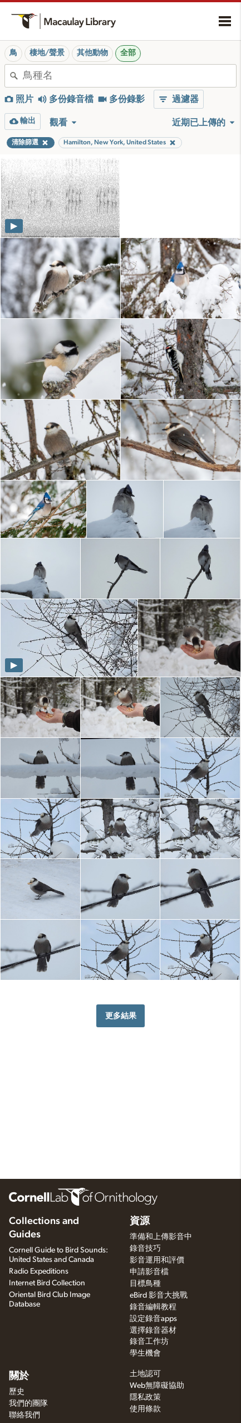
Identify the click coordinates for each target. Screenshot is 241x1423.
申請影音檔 (149, 1272)
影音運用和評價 (157, 1260)
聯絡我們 (24, 1415)
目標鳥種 (145, 1284)
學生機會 (145, 1353)
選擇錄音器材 (153, 1330)
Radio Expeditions (38, 1271)
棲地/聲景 (47, 53)
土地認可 (145, 1374)
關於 (19, 1376)
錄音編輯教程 (153, 1307)
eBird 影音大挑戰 (159, 1295)
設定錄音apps (153, 1319)
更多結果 (120, 1016)
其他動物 (92, 53)
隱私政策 (145, 1397)
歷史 (16, 1392)
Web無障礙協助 (157, 1386)
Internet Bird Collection (47, 1283)
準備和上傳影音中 (161, 1237)
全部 (128, 53)
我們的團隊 (28, 1403)
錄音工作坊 (149, 1342)
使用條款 (145, 1409)
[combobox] (129, 76)
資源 (140, 1221)
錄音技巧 (145, 1248)
